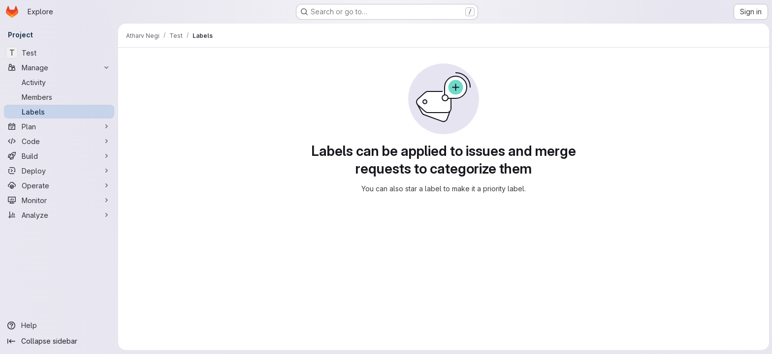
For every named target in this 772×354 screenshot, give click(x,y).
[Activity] (59, 82)
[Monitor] (59, 200)
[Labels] (59, 111)
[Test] (59, 52)
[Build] (59, 156)
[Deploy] (59, 170)
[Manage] (59, 67)
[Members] (59, 97)
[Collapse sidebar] (59, 341)
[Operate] (59, 185)
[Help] (59, 325)
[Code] (59, 141)
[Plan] (59, 126)
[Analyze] (59, 215)
